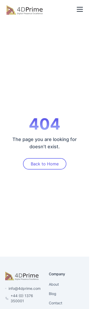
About (54, 284)
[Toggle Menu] (80, 9)
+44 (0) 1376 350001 (22, 298)
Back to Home (45, 163)
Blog (52, 293)
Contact (55, 303)
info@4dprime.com (25, 288)
